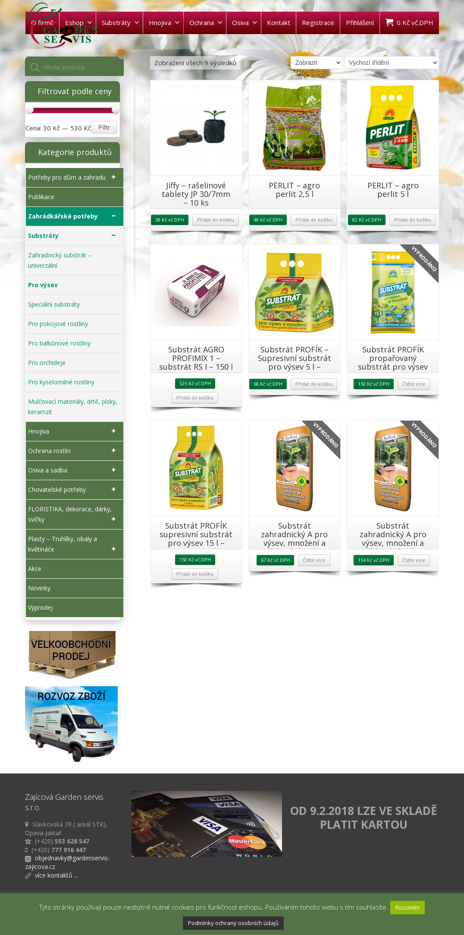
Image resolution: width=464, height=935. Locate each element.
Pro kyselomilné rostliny (61, 382)
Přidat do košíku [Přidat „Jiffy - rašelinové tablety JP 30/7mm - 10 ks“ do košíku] (215, 219)
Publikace (41, 197)
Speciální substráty (54, 304)
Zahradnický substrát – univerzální (59, 260)
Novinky (39, 588)
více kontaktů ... (56, 875)
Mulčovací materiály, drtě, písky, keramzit (72, 406)
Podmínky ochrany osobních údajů (233, 923)
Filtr (104, 127)
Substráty (120, 22)
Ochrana (206, 22)
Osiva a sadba (73, 470)
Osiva (244, 22)
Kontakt (278, 22)
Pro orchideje (47, 362)
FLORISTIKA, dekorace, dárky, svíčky (73, 515)
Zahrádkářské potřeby (73, 216)
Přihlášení (360, 22)
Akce (34, 568)
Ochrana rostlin (73, 451)
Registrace (318, 22)
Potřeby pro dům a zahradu (73, 177)
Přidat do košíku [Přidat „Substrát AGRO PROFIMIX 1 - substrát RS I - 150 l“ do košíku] (194, 397)
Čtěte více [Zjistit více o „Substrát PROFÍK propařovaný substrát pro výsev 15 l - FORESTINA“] (413, 383)
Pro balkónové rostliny (59, 343)
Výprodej (40, 607)
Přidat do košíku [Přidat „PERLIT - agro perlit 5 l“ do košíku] (412, 219)
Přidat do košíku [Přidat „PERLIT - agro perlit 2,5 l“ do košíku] (313, 219)
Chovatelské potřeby (73, 490)
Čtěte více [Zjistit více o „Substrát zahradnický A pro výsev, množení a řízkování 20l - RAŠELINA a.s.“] (413, 560)
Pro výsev (43, 285)
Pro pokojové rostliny (58, 324)
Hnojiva (164, 22)
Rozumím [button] (407, 907)
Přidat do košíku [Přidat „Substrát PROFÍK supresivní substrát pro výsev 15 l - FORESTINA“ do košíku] (194, 574)
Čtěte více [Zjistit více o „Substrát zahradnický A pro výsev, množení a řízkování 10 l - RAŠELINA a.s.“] (314, 560)
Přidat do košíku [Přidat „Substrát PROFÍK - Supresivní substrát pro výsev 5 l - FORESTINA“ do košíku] (313, 383)
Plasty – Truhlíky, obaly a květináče (73, 545)
